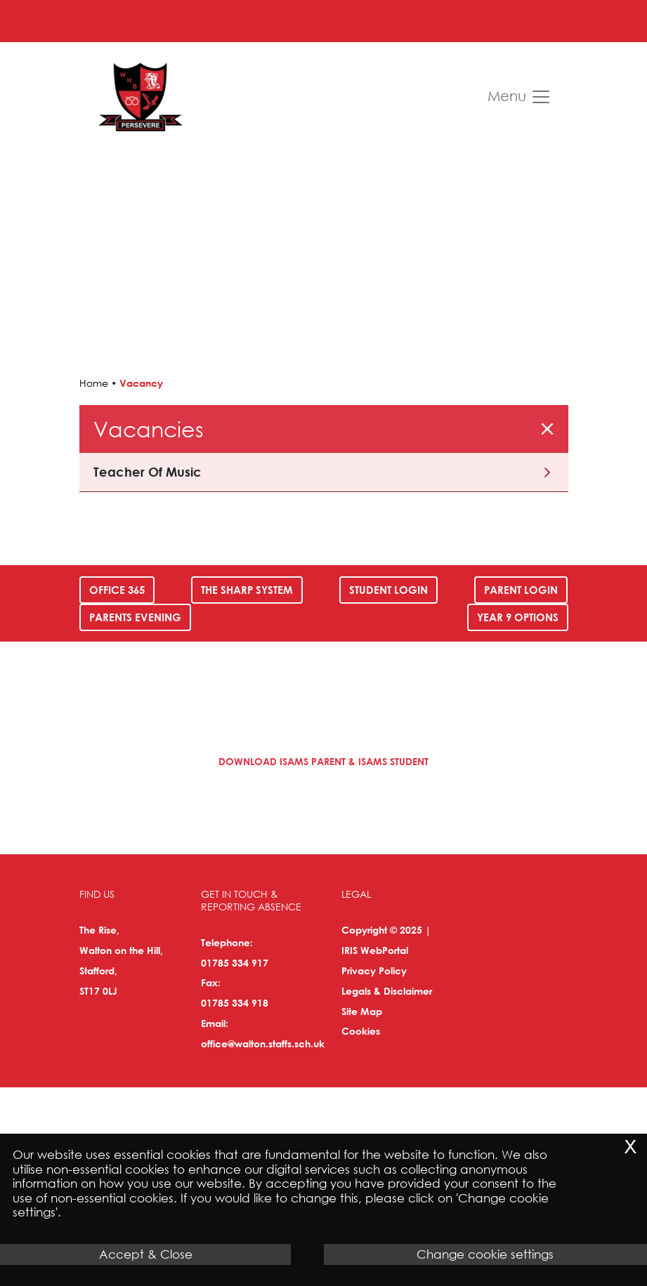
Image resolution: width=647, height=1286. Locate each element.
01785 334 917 (234, 963)
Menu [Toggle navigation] (519, 96)
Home (93, 383)
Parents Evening (135, 617)
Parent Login (521, 589)
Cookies (360, 1031)
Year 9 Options (517, 617)
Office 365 (117, 589)
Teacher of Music (147, 471)
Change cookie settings (485, 1254)
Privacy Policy (374, 970)
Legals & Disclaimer (386, 991)
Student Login (388, 589)
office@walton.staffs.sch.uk (263, 1043)
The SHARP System (247, 589)
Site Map (361, 1011)
